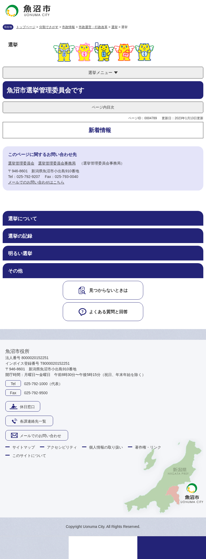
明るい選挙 (20, 253)
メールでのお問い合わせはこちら (36, 182)
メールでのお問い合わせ (40, 436)
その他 (15, 271)
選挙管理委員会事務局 (57, 163)
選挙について (22, 218)
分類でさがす (48, 27)
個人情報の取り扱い (106, 447)
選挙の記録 (20, 236)
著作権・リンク (148, 447)
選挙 (114, 27)
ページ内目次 (103, 107)
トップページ (25, 27)
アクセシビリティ (62, 447)
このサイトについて (29, 455)
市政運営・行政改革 (93, 27)
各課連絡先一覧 (33, 421)
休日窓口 (27, 407)
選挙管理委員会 (21, 163)
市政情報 (68, 27)
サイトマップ (23, 447)
